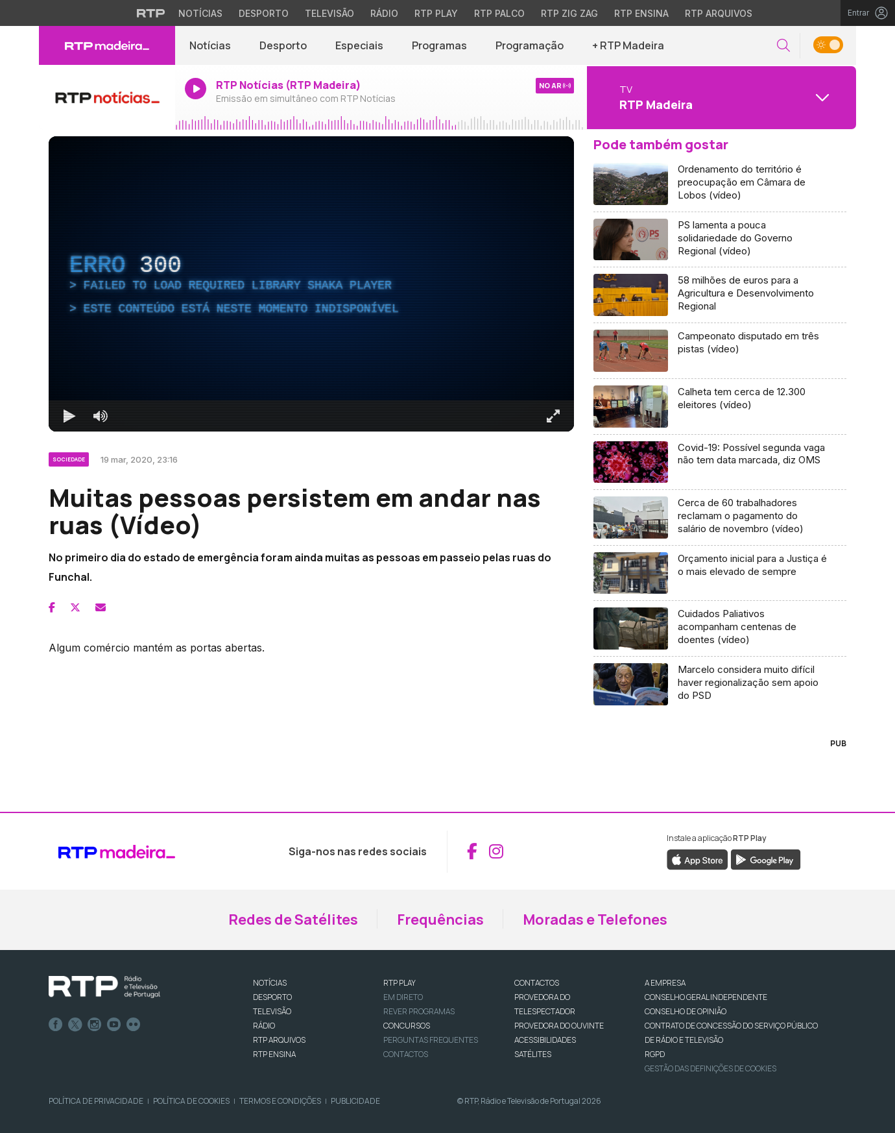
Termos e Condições (280, 1100)
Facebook (56, 1024)
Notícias (210, 45)
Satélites (532, 1054)
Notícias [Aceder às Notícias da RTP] (200, 13)
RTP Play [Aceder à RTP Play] (436, 13)
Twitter (75, 1024)
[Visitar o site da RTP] (151, 13)
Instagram (95, 1024)
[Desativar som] (100, 416)
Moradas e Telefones (595, 919)
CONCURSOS (406, 1025)
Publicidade (355, 1100)
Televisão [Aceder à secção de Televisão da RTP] (329, 13)
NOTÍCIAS (270, 982)
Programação (529, 45)
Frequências (440, 919)
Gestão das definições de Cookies (710, 1068)
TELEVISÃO (272, 1011)
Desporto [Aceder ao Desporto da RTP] (264, 13)
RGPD (655, 1054)
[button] (783, 45)
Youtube (114, 1024)
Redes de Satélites (293, 919)
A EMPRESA (665, 982)
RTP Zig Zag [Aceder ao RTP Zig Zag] (569, 13)
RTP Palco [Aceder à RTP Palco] (499, 13)
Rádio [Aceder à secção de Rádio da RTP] (384, 13)
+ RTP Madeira (628, 45)
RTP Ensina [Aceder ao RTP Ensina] (641, 13)
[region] (311, 284)
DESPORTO (272, 997)
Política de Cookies (191, 1100)
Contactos (405, 1054)
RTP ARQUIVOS (279, 1039)
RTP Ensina (274, 1054)
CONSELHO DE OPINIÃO (685, 1011)
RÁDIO (264, 1025)
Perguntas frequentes (430, 1039)
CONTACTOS (536, 982)
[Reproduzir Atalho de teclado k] (69, 416)
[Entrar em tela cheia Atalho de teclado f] (553, 416)
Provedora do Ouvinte (559, 1025)
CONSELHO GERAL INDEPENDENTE (706, 997)
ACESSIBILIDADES (545, 1039)
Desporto (283, 45)
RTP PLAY (399, 982)
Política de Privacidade (96, 1100)
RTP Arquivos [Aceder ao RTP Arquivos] (718, 13)
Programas (439, 45)
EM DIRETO (403, 997)
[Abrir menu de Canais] (720, 97)
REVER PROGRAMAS (419, 1011)
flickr (133, 1024)
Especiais (359, 45)
